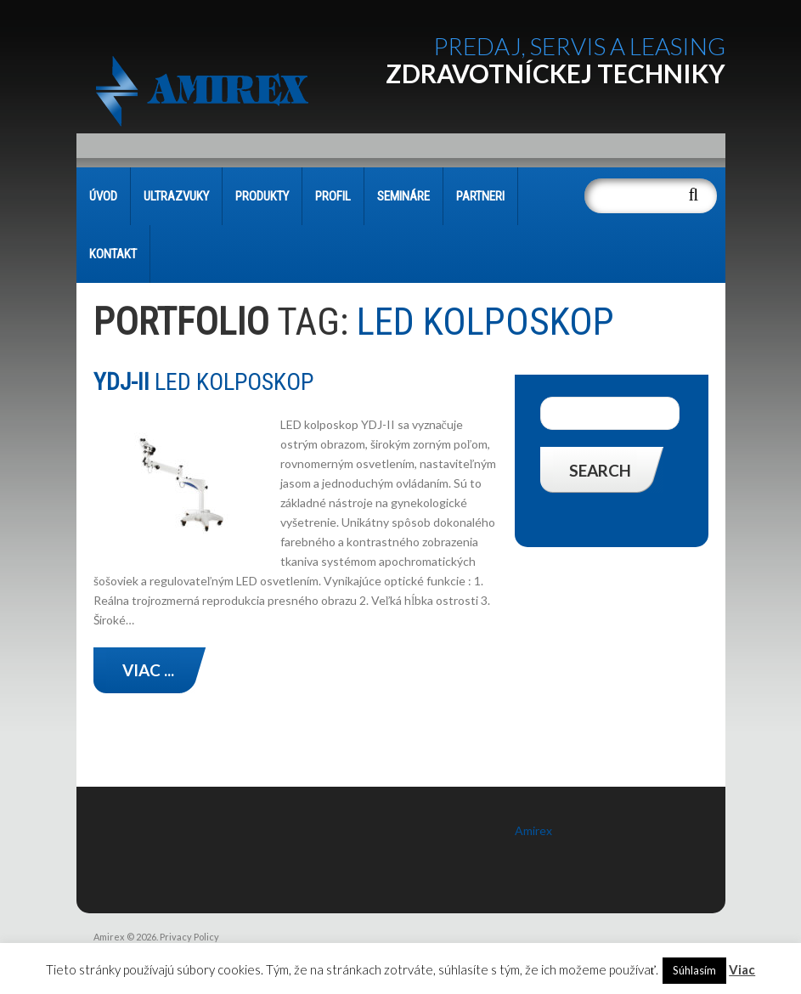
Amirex (533, 830)
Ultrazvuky (176, 196)
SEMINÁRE (403, 196)
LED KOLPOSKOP (203, 382)
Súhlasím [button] (694, 970)
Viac (742, 969)
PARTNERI (480, 196)
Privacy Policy (189, 936)
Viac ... (148, 670)
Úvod (103, 196)
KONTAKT (113, 254)
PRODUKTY (262, 196)
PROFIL (333, 196)
